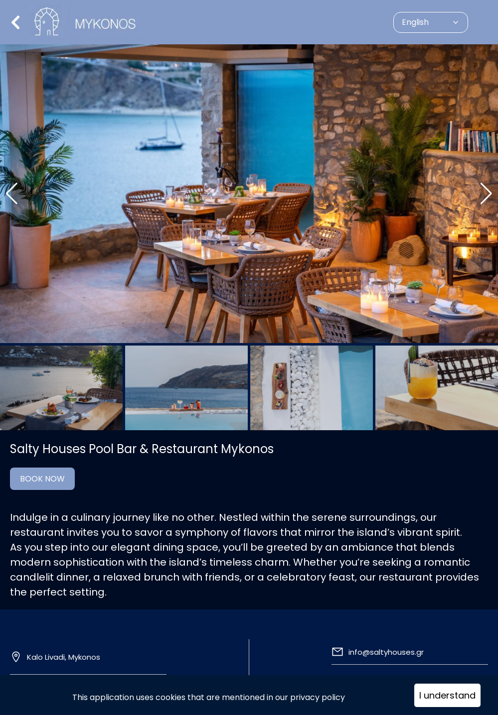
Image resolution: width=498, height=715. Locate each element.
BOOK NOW (42, 478)
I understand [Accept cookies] (447, 695)
